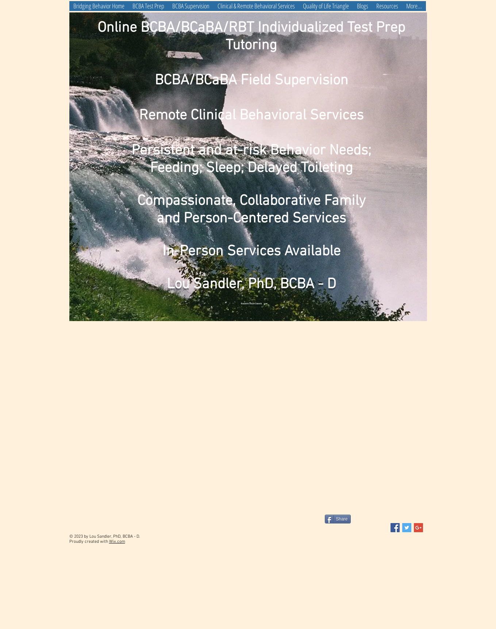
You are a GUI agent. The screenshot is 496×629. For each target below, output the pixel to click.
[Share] (338, 519)
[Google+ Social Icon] (418, 527)
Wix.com (117, 541)
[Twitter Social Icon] (406, 527)
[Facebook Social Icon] (395, 527)
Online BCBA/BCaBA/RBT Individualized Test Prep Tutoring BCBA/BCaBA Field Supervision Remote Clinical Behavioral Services (251, 72)
